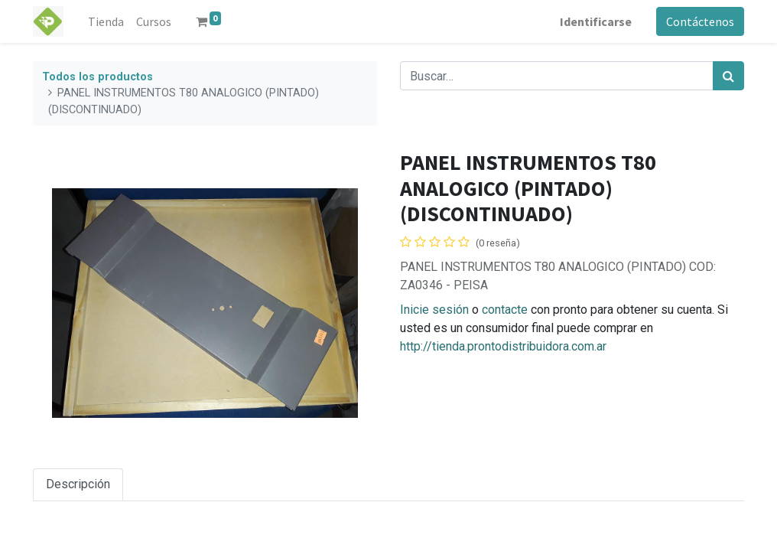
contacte (505, 309)
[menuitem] (106, 21)
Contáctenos (700, 21)
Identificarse (596, 21)
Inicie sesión (434, 309)
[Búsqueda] (728, 75)
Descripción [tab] (78, 484)
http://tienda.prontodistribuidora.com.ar (503, 346)
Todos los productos (97, 76)
